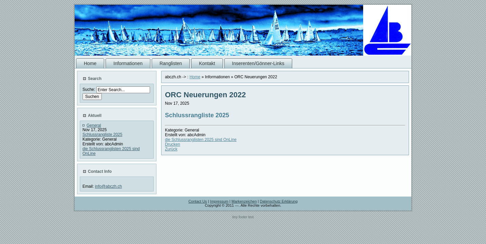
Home (194, 77)
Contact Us (197, 201)
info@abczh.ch (108, 186)
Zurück (171, 149)
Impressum (219, 201)
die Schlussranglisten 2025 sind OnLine (201, 139)
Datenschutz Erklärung (279, 201)
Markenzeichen (244, 201)
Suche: (89, 89)
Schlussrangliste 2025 (102, 134)
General (94, 125)
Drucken (172, 144)
